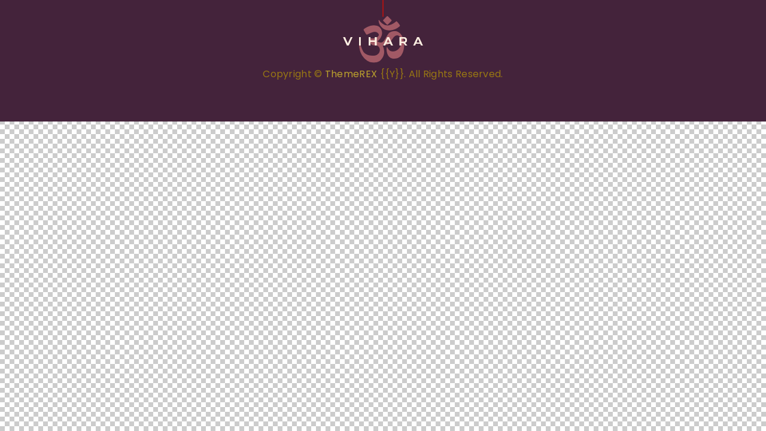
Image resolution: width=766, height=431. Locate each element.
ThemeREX (351, 74)
